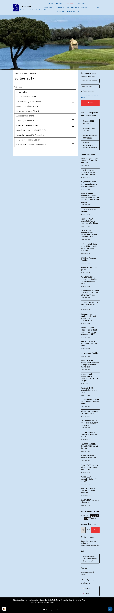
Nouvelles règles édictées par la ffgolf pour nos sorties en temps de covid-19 (89, 331)
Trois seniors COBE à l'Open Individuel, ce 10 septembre (89, 423)
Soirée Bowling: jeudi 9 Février (28, 101)
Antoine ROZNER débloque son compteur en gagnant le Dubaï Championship (90, 364)
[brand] (26, 8)
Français (87, 589)
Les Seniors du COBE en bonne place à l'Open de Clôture (90, 402)
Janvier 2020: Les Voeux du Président (88, 457)
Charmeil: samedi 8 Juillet (27, 125)
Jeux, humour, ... (71, 11)
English (86, 594)
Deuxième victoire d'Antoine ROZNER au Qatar (89, 343)
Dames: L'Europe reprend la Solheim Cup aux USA (89, 479)
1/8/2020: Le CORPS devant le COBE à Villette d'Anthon (90, 446)
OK (95, 530)
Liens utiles (60, 11)
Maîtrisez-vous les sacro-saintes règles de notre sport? (90, 558)
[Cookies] (4, 609)
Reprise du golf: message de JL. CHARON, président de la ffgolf (89, 377)
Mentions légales (49, 610)
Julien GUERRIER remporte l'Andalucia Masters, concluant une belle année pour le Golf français (90, 198)
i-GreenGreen (49, 603)
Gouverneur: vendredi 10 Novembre (31, 144)
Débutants (58, 7)
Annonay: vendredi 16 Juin (27, 120)
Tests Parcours (71, 7)
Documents (85, 7)
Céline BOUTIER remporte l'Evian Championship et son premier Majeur (89, 233)
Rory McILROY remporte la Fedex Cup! (90, 501)
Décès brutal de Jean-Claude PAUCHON (89, 412)
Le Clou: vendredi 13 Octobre (28, 140)
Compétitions (81, 3)
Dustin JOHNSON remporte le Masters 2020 (89, 390)
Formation (47, 7)
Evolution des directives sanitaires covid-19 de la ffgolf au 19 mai (90, 293)
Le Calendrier (21, 92)
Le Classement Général (26, 97)
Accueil (50, 3)
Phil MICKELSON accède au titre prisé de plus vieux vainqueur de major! (90, 280)
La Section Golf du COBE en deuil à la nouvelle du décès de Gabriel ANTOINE (90, 247)
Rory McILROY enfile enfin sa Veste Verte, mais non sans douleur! (89, 184)
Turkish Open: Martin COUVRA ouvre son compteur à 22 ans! (88, 172)
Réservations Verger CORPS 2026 (90, 137)
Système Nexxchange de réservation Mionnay (90, 145)
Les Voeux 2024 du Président (88, 210)
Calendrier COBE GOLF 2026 (88, 122)
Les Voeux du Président (90, 353)
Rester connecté (88, 91)
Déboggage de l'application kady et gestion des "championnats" (88, 317)
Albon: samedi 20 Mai (25, 116)
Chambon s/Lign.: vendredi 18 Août (31, 130)
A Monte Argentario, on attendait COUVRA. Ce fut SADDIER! (89, 161)
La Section (59, 3)
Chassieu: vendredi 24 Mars (27, 106)
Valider (90, 103)
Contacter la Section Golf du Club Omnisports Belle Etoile (90, 543)
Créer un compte (85, 95)
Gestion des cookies (64, 610)
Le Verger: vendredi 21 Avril (27, 111)
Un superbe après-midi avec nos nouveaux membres (89, 490)
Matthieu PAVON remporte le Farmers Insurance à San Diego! (89, 221)
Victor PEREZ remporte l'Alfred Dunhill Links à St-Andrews (89, 467)
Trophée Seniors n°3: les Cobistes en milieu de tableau (90, 434)
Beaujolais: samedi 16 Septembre (30, 135)
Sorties (69, 3)
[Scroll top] (110, 609)
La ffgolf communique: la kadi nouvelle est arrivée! (89, 304)
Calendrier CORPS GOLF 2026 (89, 129)
